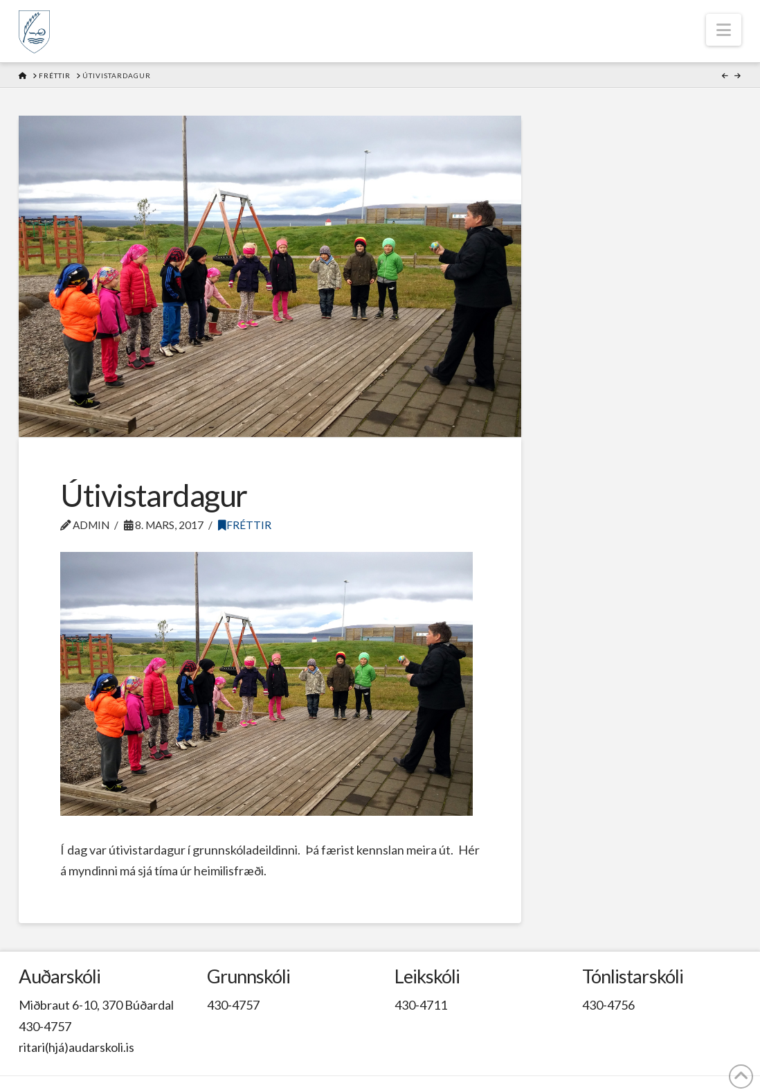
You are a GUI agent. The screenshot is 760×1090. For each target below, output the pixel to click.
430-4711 (421, 1004)
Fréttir (244, 525)
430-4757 (45, 1026)
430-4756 (608, 1004)
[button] (723, 30)
